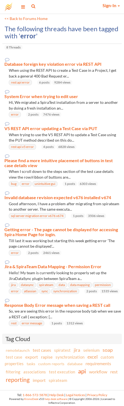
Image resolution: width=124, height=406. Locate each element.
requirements (98, 363)
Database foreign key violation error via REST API (52, 64)
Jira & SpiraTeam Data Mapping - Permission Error (52, 266)
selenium (91, 350)
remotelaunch (18, 350)
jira (77, 350)
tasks (31, 363)
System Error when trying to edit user (41, 96)
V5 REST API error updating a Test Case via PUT (50, 128)
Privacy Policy (97, 395)
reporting (18, 379)
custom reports (51, 363)
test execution (62, 372)
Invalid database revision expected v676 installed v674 (57, 197)
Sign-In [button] (111, 5)
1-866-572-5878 (35, 395)
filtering (13, 371)
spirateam (58, 380)
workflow (98, 371)
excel (92, 357)
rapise (47, 356)
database (74, 363)
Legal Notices (75, 395)
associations (34, 371)
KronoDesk (31, 399)
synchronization (70, 356)
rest (114, 371)
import (39, 380)
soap (108, 350)
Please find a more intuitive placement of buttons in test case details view (58, 163)
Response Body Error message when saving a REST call (57, 305)
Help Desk (56, 395)
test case (14, 357)
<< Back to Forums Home (26, 18)
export (31, 356)
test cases (42, 350)
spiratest (62, 350)
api (82, 371)
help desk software (56, 399)
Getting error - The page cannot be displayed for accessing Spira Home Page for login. (61, 232)
